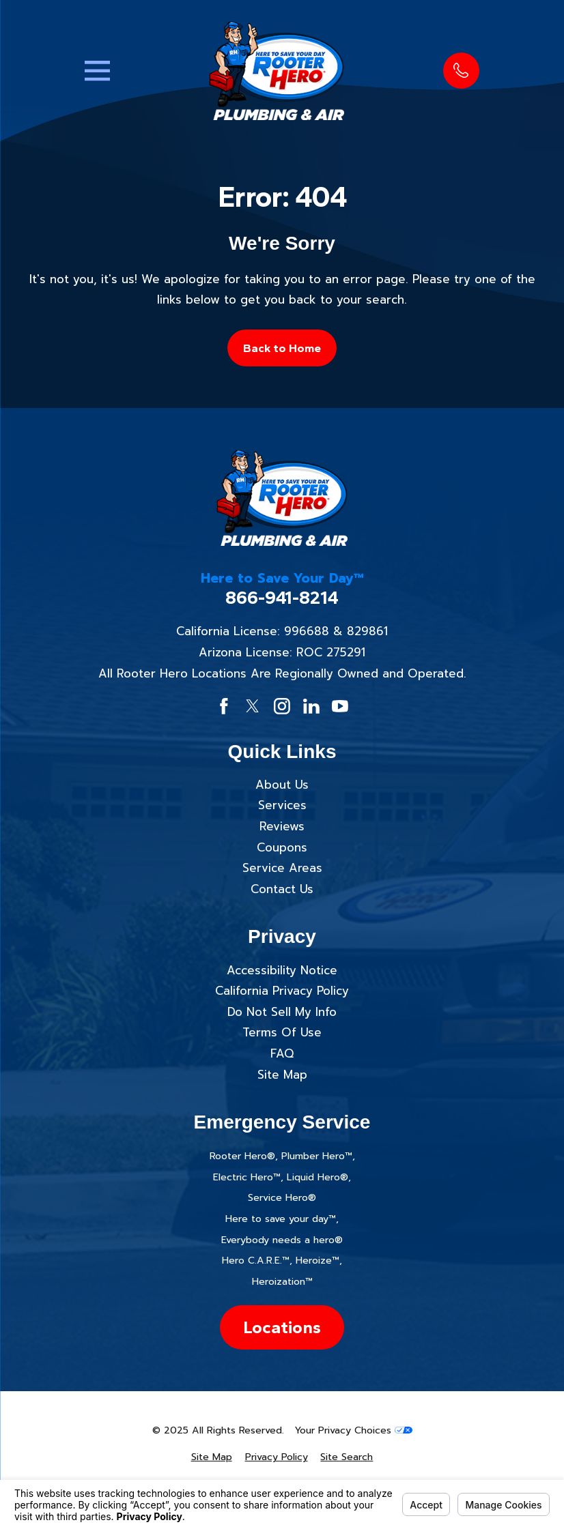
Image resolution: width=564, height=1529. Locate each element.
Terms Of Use (282, 1032)
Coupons (282, 847)
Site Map (282, 1074)
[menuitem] (211, 1457)
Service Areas (282, 868)
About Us (282, 784)
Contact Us (282, 889)
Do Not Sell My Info (282, 1012)
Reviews (282, 826)
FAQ (282, 1053)
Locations (282, 1327)
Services (282, 805)
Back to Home (282, 348)
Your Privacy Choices (353, 1430)
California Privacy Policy (282, 991)
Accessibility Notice (282, 970)
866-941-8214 (282, 598)
